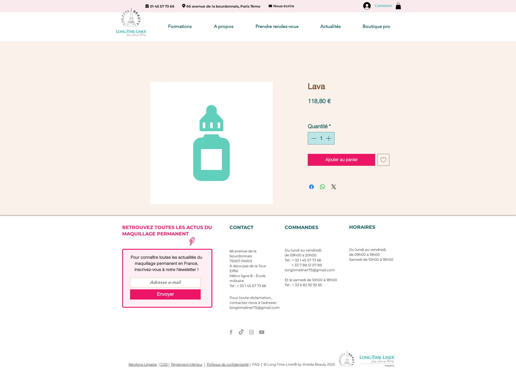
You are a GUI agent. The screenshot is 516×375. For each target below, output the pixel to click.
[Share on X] (333, 186)
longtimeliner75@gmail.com (310, 270)
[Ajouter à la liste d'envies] (383, 160)
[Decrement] (313, 138)
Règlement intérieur (186, 364)
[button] (398, 6)
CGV (164, 364)
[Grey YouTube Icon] (261, 332)
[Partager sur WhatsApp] (322, 186)
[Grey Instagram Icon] (251, 332)
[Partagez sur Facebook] (311, 186)
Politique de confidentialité (228, 364)
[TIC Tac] (241, 332)
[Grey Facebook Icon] (231, 332)
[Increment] (329, 138)
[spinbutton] (321, 138)
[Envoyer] (165, 294)
